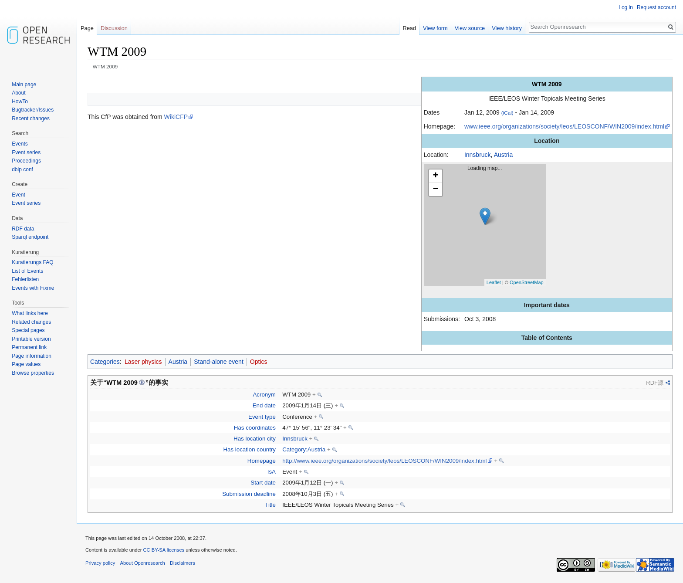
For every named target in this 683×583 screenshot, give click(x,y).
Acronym (264, 394)
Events (20, 144)
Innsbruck (477, 154)
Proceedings (26, 161)
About (18, 93)
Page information (31, 356)
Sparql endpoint (30, 237)
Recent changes (31, 118)
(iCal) (507, 112)
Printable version (31, 339)
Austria (503, 154)
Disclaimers (182, 563)
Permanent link (29, 347)
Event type (262, 417)
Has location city (254, 438)
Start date (263, 482)
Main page (24, 84)
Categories (105, 361)
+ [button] (436, 176)
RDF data (23, 229)
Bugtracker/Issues (33, 110)
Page (87, 28)
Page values (26, 364)
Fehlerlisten (25, 279)
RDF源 (654, 383)
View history (507, 28)
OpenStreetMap (527, 282)
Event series (26, 152)
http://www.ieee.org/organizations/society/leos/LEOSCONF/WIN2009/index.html (384, 461)
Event (18, 195)
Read (409, 28)
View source (470, 28)
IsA (271, 471)
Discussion (114, 28)
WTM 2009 (122, 382)
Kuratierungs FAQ (32, 262)
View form (435, 28)
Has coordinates (255, 427)
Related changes (31, 322)
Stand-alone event (218, 361)
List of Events (27, 271)
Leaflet (494, 282)
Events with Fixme (33, 288)
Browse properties (33, 373)
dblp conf (22, 169)
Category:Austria (303, 449)
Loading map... (488, 225)
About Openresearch (142, 563)
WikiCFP (176, 116)
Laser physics (143, 361)
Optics (258, 361)
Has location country (249, 449)
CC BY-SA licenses (163, 549)
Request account (656, 7)
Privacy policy (100, 563)
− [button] (436, 189)
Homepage (261, 461)
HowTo (20, 101)
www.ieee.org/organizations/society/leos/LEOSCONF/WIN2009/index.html (564, 126)
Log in (626, 7)
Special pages (28, 330)
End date (264, 405)
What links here (30, 313)
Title (270, 505)
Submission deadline (249, 494)
